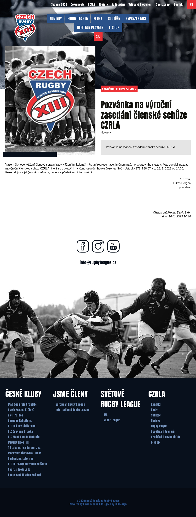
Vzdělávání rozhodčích (165, 437)
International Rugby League (72, 410)
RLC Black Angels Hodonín (24, 437)
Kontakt (156, 404)
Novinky (155, 421)
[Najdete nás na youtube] (113, 246)
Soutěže (156, 415)
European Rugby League (70, 404)
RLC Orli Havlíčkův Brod (22, 426)
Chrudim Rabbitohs (20, 421)
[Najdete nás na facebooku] (83, 246)
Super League (111, 420)
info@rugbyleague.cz (98, 262)
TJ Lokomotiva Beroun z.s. (24, 448)
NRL (105, 415)
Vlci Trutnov (15, 415)
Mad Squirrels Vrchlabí (22, 404)
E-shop (155, 442)
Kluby (154, 410)
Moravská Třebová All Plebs (25, 453)
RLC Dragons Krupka (20, 431)
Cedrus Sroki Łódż (19, 469)
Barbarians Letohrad (21, 459)
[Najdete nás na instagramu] (98, 246)
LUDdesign (121, 504)
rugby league (159, 426)
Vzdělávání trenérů (162, 431)
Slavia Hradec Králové (21, 410)
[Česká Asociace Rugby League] (25, 28)
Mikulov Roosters (19, 442)
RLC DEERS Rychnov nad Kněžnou (27, 464)
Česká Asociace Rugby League (102, 501)
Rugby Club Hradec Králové (24, 475)
